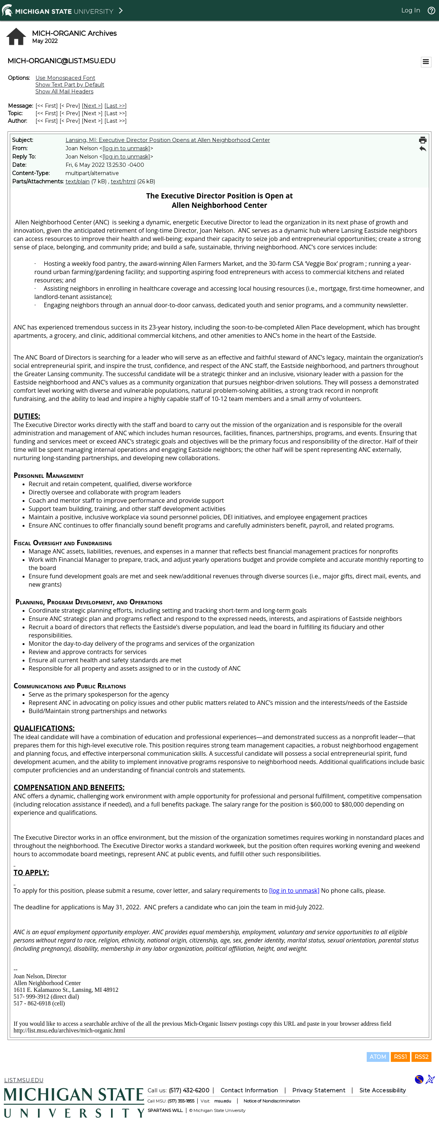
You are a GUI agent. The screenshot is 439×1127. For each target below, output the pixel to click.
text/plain (78, 181)
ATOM (378, 1057)
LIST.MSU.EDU (23, 1080)
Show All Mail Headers (64, 91)
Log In (410, 10)
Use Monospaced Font (65, 78)
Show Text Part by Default (69, 84)
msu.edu (222, 1101)
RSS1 (400, 1057)
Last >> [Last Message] (115, 105)
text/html (123, 181)
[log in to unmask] (126, 148)
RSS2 (421, 1057)
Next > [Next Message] (92, 105)
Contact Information (249, 1090)
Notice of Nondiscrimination (272, 1101)
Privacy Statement (318, 1090)
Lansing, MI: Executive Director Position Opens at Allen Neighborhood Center (168, 140)
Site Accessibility (383, 1090)
